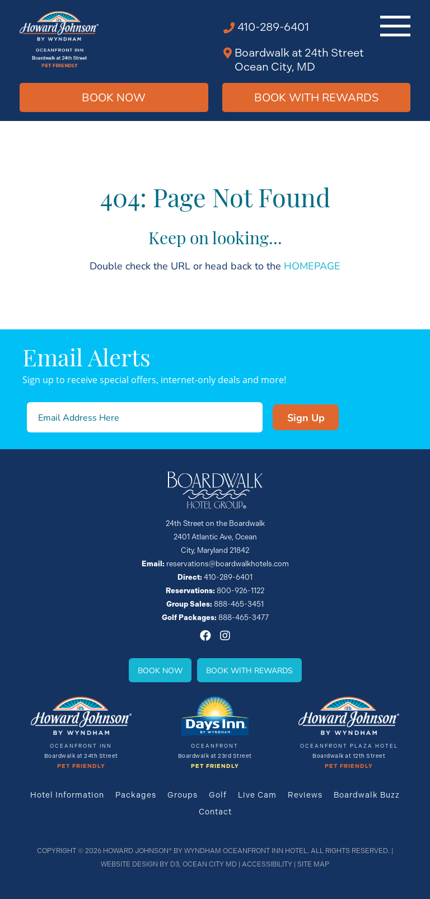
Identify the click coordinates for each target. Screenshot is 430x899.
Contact (215, 811)
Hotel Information (67, 794)
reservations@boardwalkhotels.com (227, 564)
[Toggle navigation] (395, 26)
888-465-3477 (243, 617)
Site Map (313, 864)
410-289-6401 (273, 27)
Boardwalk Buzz (367, 794)
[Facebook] (205, 635)
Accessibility (267, 864)
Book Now (114, 97)
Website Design (129, 864)
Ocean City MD (210, 864)
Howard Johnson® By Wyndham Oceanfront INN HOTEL (205, 851)
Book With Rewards (249, 670)
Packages (135, 794)
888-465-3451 (239, 604)
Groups (182, 794)
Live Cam (257, 794)
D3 (174, 864)
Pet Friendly (81, 766)
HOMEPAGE (312, 265)
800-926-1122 (240, 590)
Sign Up (306, 417)
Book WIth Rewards (316, 97)
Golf (218, 794)
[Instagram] (225, 635)
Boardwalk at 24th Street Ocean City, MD (299, 59)
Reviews (305, 794)
